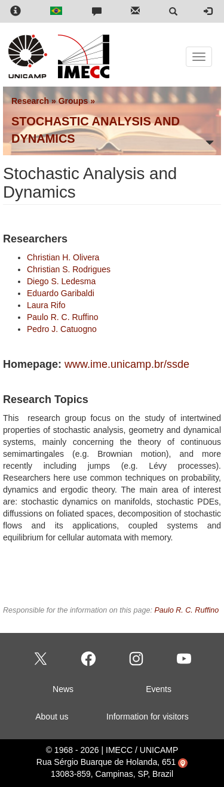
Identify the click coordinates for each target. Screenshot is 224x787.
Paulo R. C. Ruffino (63, 317)
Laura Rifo (46, 305)
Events (158, 689)
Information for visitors (147, 716)
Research (30, 101)
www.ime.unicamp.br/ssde (127, 364)
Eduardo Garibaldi (60, 293)
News (63, 689)
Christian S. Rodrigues (69, 269)
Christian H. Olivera (63, 257)
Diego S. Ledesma (61, 281)
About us (51, 716)
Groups (73, 101)
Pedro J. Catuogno (62, 329)
